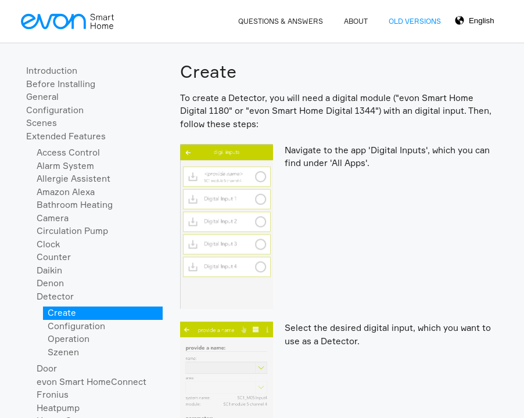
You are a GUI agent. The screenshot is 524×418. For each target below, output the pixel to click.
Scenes (41, 122)
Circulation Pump (72, 230)
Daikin (49, 270)
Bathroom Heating (75, 204)
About (356, 21)
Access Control (68, 152)
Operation (68, 338)
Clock (48, 244)
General (42, 96)
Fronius (53, 394)
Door (47, 368)
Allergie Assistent (73, 178)
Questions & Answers (280, 21)
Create (62, 312)
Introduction (51, 70)
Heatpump (58, 407)
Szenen (63, 352)
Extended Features (66, 136)
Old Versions (415, 21)
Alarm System (65, 165)
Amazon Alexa (66, 191)
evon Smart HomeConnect (91, 381)
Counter (54, 256)
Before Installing (60, 83)
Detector (55, 296)
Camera (53, 218)
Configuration (55, 110)
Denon (50, 283)
